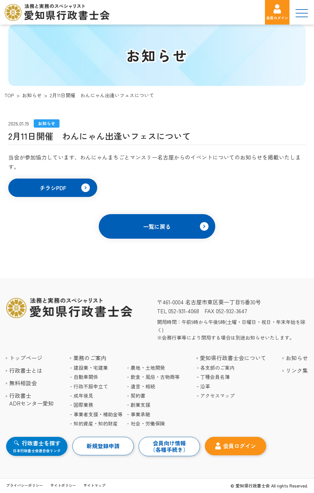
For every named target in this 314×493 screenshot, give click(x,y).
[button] (52, 188)
